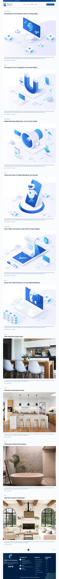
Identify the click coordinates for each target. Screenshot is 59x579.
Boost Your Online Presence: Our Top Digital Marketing (22, 283)
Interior (5, 441)
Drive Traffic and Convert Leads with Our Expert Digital (22, 229)
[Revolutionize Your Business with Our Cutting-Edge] (29, 36)
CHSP (46, 569)
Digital (5, 65)
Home (24, 4)
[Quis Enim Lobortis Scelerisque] (29, 520)
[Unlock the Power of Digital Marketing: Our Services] (29, 197)
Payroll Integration (37, 570)
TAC (46, 571)
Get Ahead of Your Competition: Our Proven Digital (20, 67)
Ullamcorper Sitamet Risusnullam (15, 444)
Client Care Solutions (10, 4)
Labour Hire (47, 573)
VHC (46, 565)
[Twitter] (53, 1)
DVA (46, 563)
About (28, 4)
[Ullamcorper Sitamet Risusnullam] (29, 466)
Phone (23, 568)
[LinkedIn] (55, 1)
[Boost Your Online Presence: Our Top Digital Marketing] (29, 305)
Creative (5, 11)
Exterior (5, 495)
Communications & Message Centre (39, 573)
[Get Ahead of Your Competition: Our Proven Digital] (29, 89)
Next (54, 549)
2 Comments (13, 114)
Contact (36, 4)
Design (5, 334)
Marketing (8, 11)
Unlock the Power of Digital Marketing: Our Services (21, 175)
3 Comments (13, 60)
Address (23, 559)
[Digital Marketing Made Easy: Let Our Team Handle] (29, 143)
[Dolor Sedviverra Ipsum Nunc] (29, 358)
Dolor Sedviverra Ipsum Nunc (13, 336)
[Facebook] (51, 1)
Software (31, 4)
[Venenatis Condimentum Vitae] (29, 412)
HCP (46, 567)
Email (23, 565)
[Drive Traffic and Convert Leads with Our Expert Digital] (29, 251)
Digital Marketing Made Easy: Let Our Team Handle (20, 121)
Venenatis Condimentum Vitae (14, 390)
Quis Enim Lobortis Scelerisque (14, 498)
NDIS (46, 561)
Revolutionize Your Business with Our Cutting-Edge (21, 14)
